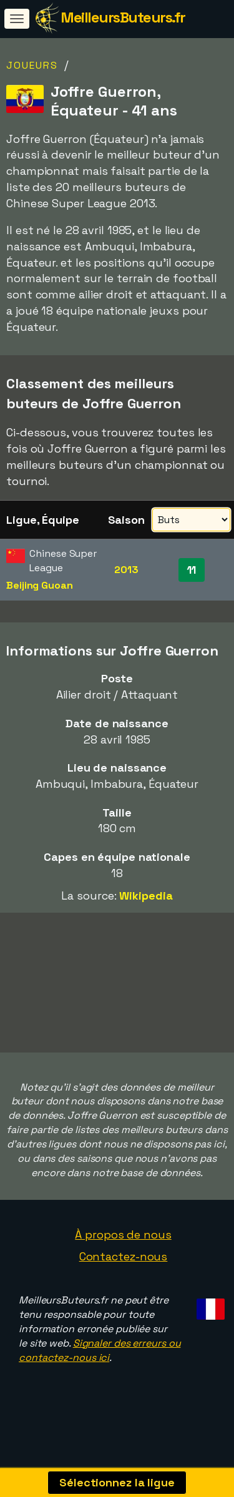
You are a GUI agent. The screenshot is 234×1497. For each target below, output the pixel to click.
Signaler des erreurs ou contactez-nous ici (99, 1364)
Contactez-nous (123, 1271)
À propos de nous (123, 1248)
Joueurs (32, 65)
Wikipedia (145, 895)
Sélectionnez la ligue (117, 1482)
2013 (126, 569)
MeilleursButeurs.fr (123, 17)
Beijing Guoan (39, 585)
